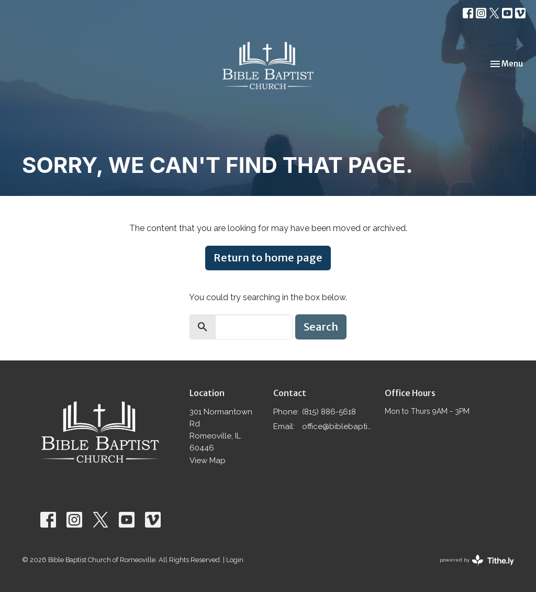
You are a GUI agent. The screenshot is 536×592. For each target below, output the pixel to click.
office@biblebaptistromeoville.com (338, 426)
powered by (477, 560)
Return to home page (268, 257)
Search (321, 326)
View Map (207, 460)
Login (234, 560)
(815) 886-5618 (329, 411)
